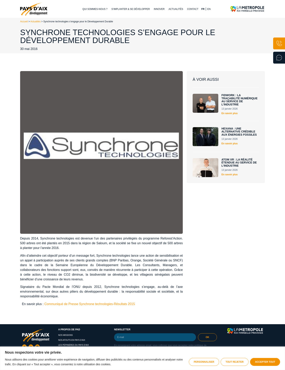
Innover (159, 9)
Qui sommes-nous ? (95, 9)
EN (209, 9)
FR (202, 9)
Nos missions (65, 335)
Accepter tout (265, 362)
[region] (142, 358)
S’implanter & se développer (131, 9)
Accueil (24, 21)
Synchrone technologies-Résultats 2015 (107, 304)
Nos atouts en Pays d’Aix (71, 340)
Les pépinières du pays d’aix (73, 345)
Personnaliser (204, 362)
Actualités (176, 9)
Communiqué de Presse (61, 304)
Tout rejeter (235, 362)
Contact (192, 9)
